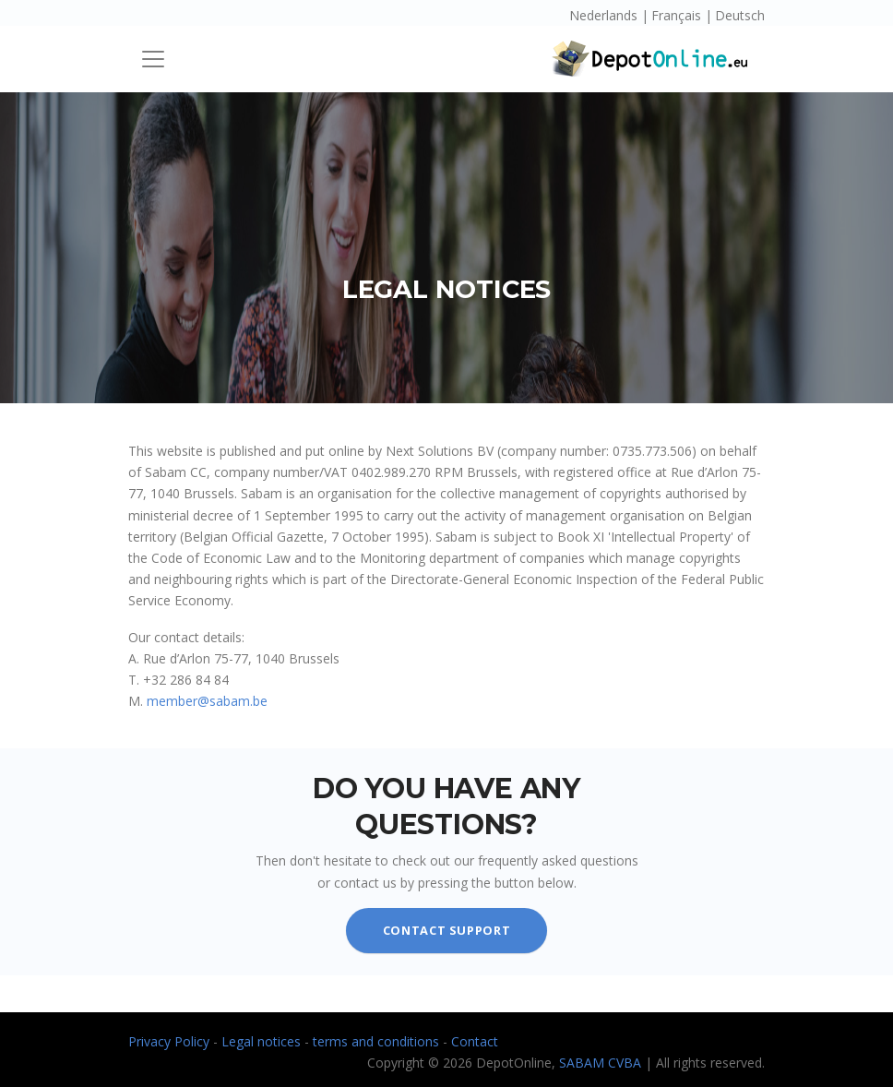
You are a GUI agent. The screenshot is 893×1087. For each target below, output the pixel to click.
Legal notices (262, 1041)
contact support (447, 930)
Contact (474, 1041)
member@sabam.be (207, 701)
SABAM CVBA (600, 1062)
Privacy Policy (170, 1041)
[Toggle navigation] (153, 59)
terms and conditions (378, 1041)
